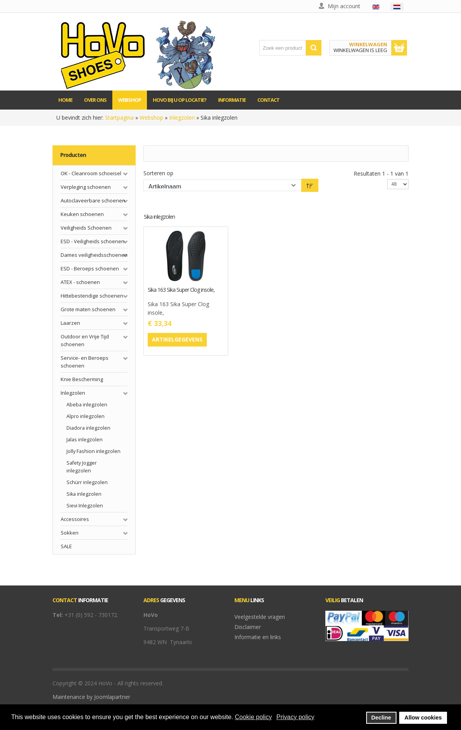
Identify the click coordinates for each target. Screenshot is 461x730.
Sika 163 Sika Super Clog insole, (181, 290)
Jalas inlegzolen (84, 439)
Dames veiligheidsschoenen (94, 254)
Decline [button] (381, 717)
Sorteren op (158, 173)
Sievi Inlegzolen (84, 505)
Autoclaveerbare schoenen (93, 200)
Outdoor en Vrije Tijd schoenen (85, 340)
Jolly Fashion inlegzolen (93, 451)
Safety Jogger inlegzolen (81, 467)
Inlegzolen (182, 117)
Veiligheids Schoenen (86, 227)
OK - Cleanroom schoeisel (91, 173)
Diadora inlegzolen (88, 428)
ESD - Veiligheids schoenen (92, 241)
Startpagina (119, 117)
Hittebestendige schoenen (92, 295)
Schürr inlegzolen (87, 482)
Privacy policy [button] (295, 717)
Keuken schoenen (82, 214)
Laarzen (70, 322)
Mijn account (344, 6)
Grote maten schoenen (88, 309)
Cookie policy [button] (253, 717)
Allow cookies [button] (423, 717)
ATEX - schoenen (80, 282)
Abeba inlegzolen (86, 404)
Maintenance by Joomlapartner (91, 696)
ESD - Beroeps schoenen (90, 268)
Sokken (70, 532)
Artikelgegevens (177, 339)
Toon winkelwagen (399, 48)
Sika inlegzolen (83, 494)
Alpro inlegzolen (85, 416)
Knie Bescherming (82, 379)
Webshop (151, 117)
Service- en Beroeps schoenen (84, 361)
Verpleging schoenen (86, 186)
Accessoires (75, 519)
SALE (66, 546)
